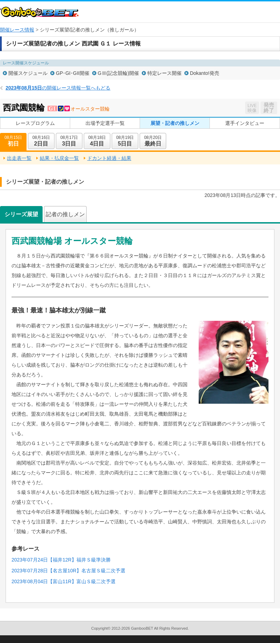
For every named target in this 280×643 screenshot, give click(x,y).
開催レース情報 (17, 30)
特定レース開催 (164, 73)
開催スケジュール (27, 73)
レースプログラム (35, 123)
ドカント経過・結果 (109, 158)
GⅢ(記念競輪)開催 (118, 73)
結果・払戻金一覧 (59, 158)
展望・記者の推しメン (174, 123)
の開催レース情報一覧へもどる (58, 88)
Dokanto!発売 (204, 73)
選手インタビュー (244, 123)
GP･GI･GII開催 (72, 73)
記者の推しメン (65, 214)
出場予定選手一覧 (105, 123)
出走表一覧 (19, 158)
